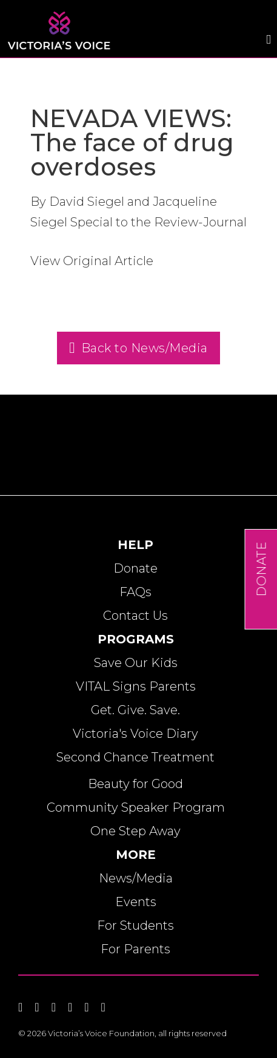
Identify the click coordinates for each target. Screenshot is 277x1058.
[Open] (268, 39)
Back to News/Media (138, 347)
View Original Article (91, 261)
